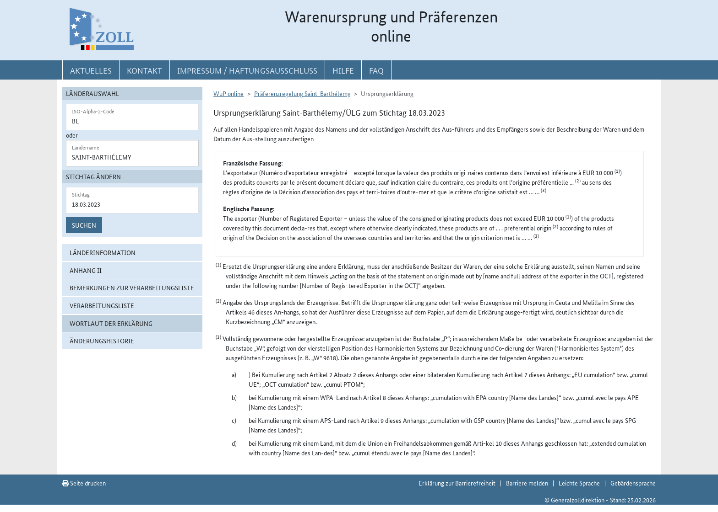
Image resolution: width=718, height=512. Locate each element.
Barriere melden (527, 482)
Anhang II (86, 270)
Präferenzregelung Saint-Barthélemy (302, 93)
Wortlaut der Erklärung (111, 323)
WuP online (228, 93)
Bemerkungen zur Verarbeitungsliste (132, 287)
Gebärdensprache (633, 482)
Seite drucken (84, 482)
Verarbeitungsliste (102, 305)
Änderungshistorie (102, 340)
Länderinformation (103, 252)
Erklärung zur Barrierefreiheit (457, 482)
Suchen (84, 224)
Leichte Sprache (579, 482)
